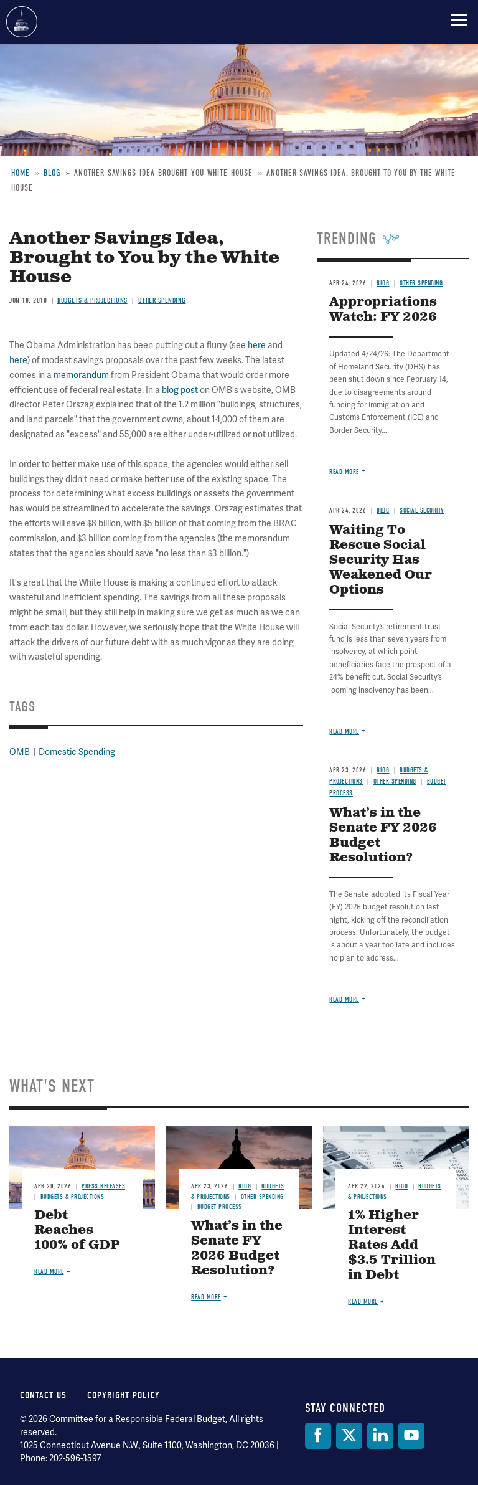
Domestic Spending (77, 751)
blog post (180, 390)
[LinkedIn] (380, 1436)
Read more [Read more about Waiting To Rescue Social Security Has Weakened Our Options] (344, 732)
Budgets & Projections (92, 300)
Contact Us (43, 1395)
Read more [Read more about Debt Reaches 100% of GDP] (49, 1272)
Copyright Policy (123, 1395)
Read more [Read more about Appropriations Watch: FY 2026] (344, 472)
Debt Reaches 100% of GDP (77, 1230)
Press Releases (103, 1186)
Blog (383, 283)
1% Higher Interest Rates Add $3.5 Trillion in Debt (392, 1245)
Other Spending (162, 300)
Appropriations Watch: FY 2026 (383, 310)
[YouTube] (411, 1436)
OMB (19, 751)
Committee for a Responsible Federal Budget (21, 21)
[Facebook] (318, 1436)
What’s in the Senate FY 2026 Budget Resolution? (383, 835)
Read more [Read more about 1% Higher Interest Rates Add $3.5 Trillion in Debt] (363, 1302)
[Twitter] (349, 1436)
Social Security (422, 510)
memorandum (81, 375)
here (257, 345)
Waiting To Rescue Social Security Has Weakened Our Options (380, 560)
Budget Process (219, 1207)
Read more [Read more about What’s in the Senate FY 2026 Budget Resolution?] (344, 999)
